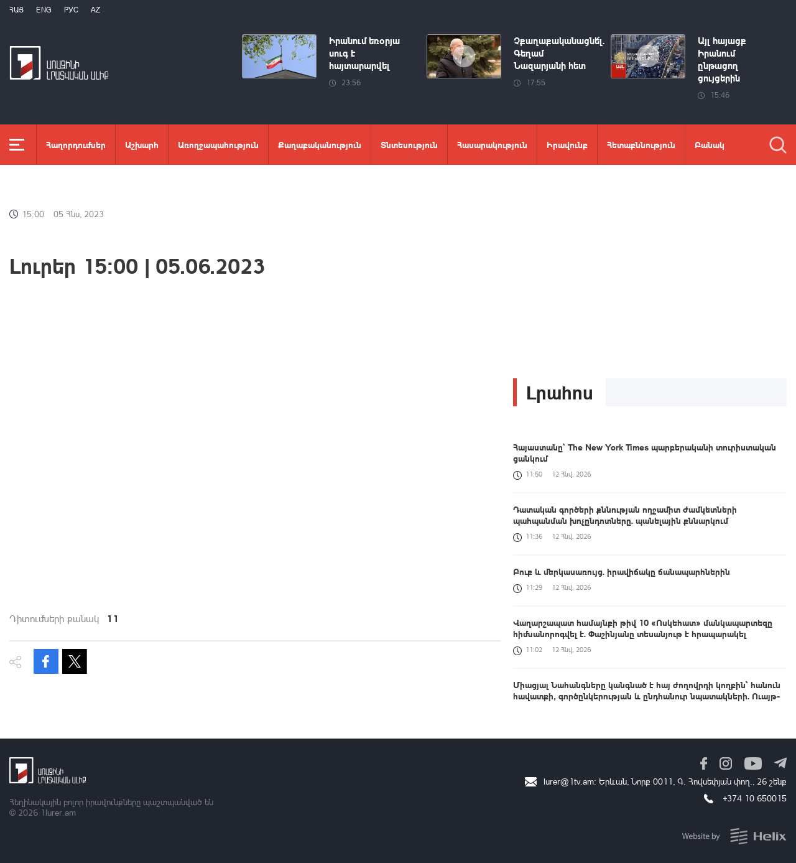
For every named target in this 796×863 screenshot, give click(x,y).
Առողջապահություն (218, 144)
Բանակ (709, 144)
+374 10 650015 (755, 798)
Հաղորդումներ (76, 144)
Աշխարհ (142, 144)
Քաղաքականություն (319, 144)
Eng (44, 9)
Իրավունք (567, 144)
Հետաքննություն (641, 144)
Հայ (16, 9)
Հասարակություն (492, 144)
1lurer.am (58, 812)
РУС (71, 9)
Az (95, 9)
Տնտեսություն (409, 144)
